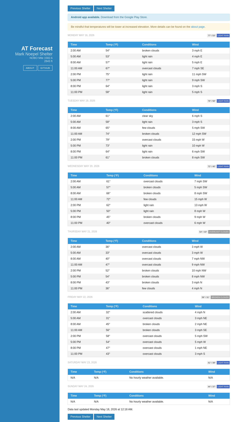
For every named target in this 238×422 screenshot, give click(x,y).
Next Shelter (104, 8)
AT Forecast (37, 48)
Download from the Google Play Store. (109, 17)
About (30, 68)
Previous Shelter (80, 8)
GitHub (45, 68)
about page (198, 26)
